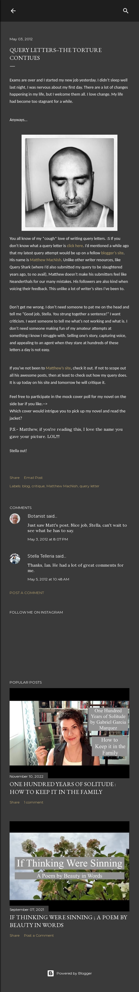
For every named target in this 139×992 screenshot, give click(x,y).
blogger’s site (112, 253)
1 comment (33, 802)
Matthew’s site (58, 368)
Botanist (36, 516)
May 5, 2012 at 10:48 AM (48, 579)
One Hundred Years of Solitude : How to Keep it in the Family (63, 788)
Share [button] (14, 477)
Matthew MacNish (45, 259)
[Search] (125, 9)
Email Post (33, 477)
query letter (89, 486)
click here (75, 245)
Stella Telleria (41, 556)
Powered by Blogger (69, 973)
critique (38, 486)
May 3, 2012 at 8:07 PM (48, 539)
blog (26, 486)
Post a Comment (27, 592)
